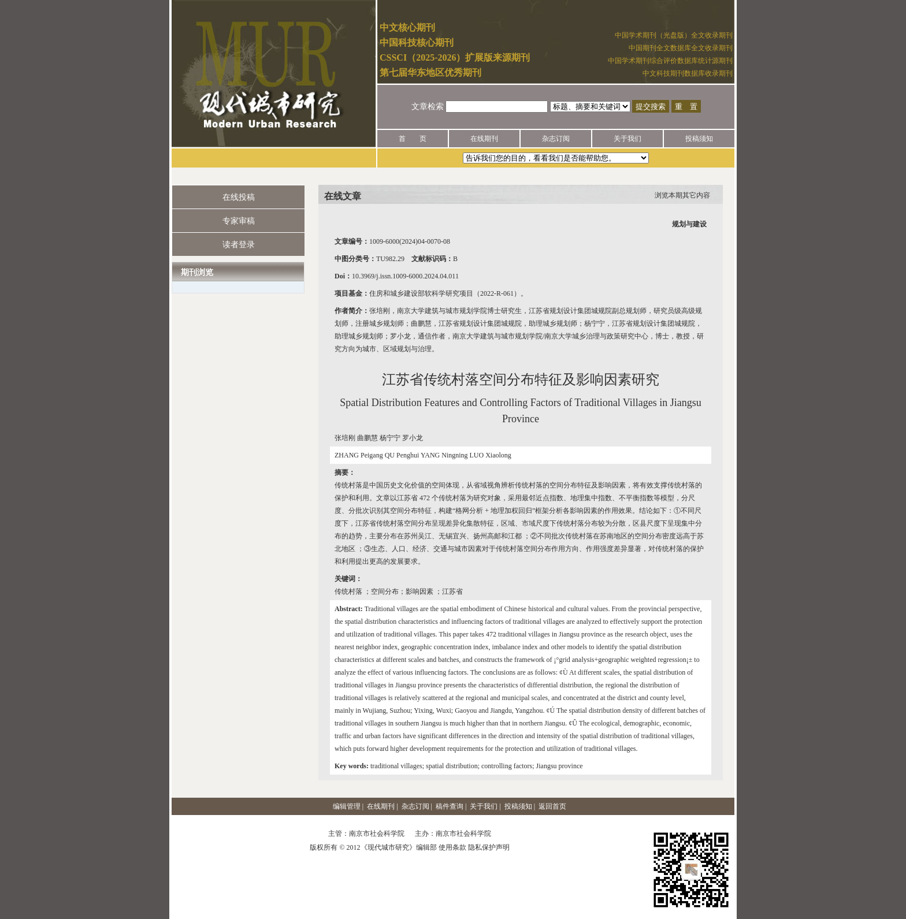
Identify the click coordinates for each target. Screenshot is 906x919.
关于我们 (627, 139)
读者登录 (238, 244)
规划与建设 (689, 224)
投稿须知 (699, 139)
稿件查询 (449, 806)
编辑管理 (347, 806)
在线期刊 (484, 139)
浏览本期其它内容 (682, 195)
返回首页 (552, 806)
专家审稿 (238, 221)
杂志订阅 (556, 139)
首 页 (412, 139)
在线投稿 (238, 197)
